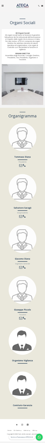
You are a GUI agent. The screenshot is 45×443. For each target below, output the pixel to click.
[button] (2, 5)
